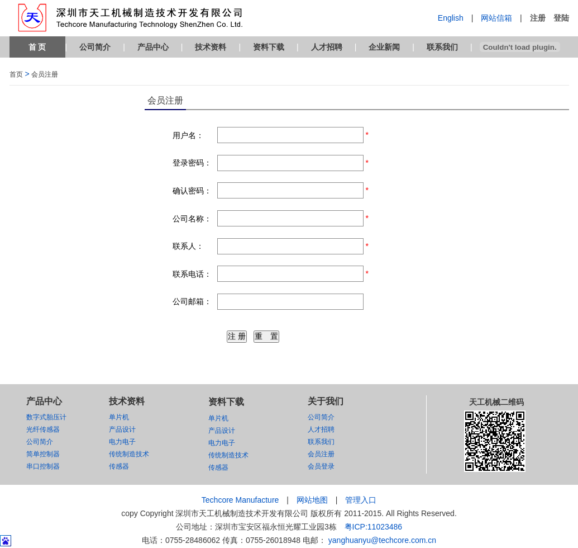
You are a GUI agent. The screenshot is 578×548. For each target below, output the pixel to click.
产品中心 (153, 46)
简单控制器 (43, 454)
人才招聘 (326, 46)
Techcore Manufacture (240, 499)
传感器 (119, 466)
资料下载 (268, 46)
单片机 (119, 417)
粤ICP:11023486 (374, 526)
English (451, 17)
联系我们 (442, 46)
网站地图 (312, 499)
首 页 (37, 46)
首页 (16, 74)
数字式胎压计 (46, 417)
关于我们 (325, 401)
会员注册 (44, 74)
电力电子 (122, 442)
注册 (538, 17)
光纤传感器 (43, 429)
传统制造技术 (129, 454)
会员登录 (321, 466)
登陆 (561, 17)
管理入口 (360, 499)
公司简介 (95, 46)
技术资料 (210, 46)
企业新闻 (384, 46)
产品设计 (122, 429)
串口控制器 (43, 466)
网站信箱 (496, 17)
